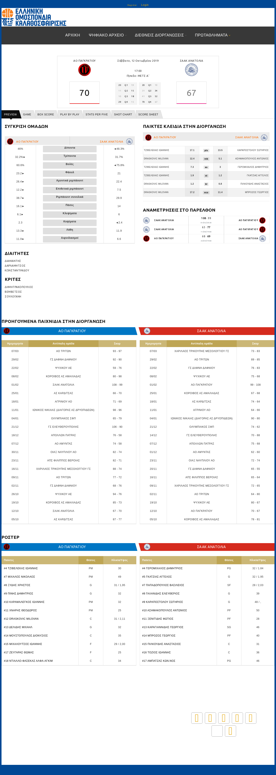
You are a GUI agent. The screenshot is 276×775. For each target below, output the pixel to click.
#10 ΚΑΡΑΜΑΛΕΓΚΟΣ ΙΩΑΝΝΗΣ (24, 602)
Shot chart (123, 114)
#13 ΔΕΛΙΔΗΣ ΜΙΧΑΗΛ (18, 627)
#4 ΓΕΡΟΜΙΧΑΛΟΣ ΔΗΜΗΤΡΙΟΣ (162, 568)
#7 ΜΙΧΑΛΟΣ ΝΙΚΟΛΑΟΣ (19, 576)
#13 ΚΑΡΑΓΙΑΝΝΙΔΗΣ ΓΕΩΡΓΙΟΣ (162, 627)
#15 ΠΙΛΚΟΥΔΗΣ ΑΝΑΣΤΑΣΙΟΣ (161, 644)
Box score (46, 114)
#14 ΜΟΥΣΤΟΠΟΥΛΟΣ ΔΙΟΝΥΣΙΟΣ (26, 635)
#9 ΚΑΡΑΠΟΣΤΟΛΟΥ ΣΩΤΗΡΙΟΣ (162, 602)
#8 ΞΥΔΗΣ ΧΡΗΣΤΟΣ (17, 585)
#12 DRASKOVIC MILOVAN (21, 618)
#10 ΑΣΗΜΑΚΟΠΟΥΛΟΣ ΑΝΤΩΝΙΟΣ (164, 610)
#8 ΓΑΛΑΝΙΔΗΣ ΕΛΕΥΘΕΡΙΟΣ (161, 593)
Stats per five (97, 114)
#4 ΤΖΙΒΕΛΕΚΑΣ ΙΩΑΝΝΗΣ (21, 568)
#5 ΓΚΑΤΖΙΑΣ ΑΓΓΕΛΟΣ (157, 576)
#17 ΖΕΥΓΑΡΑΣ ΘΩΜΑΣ (19, 652)
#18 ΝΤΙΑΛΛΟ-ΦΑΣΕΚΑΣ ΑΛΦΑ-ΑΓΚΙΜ (28, 660)
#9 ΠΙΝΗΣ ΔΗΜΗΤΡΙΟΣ (18, 593)
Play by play (69, 114)
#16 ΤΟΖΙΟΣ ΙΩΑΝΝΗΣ (156, 652)
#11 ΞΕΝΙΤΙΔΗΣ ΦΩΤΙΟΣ (157, 618)
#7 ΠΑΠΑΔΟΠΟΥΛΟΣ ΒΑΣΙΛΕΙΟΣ (163, 585)
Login (145, 4)
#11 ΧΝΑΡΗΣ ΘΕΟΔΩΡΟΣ (20, 610)
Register (132, 5)
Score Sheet (148, 114)
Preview (10, 114)
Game (27, 114)
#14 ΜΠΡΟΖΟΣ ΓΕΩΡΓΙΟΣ (159, 635)
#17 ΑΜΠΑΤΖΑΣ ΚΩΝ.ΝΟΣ (158, 660)
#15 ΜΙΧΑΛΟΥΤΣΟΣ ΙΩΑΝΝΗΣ (23, 644)
